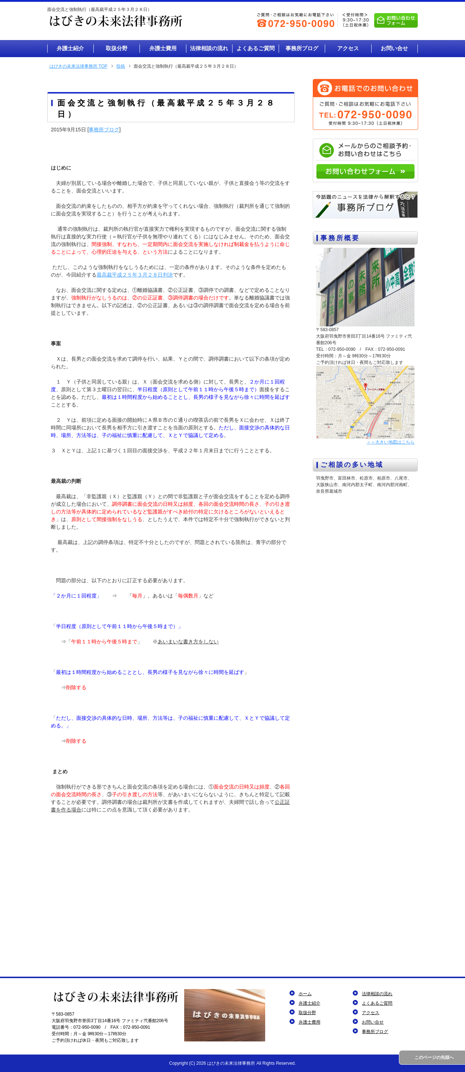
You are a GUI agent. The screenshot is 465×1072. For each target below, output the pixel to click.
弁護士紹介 (309, 1003)
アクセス (370, 1012)
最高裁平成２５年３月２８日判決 (135, 275)
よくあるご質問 (377, 1003)
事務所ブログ (104, 129)
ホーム (305, 993)
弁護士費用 (309, 1022)
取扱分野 (307, 1012)
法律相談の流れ (377, 993)
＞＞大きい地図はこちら (391, 442)
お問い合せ (373, 1022)
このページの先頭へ (434, 1057)
